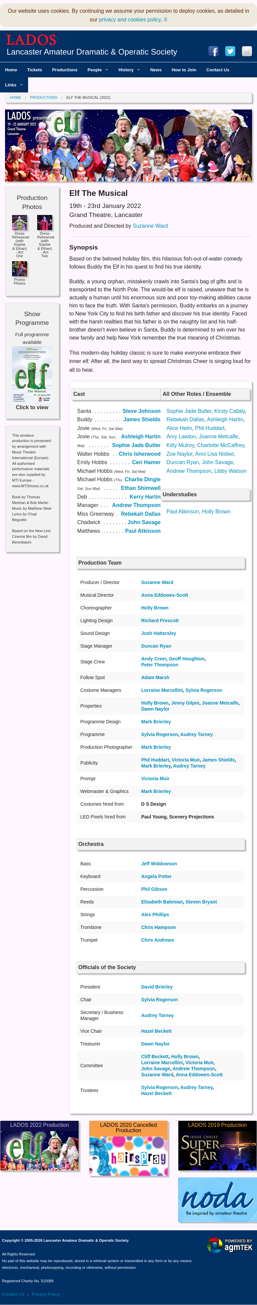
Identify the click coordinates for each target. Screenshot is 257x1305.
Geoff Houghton (186, 658)
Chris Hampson (158, 927)
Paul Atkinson (183, 511)
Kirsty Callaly (230, 411)
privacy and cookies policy (130, 19)
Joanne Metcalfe (218, 436)
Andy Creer (153, 658)
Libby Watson (230, 471)
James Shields (218, 760)
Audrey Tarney (196, 734)
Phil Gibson (154, 889)
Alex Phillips (155, 914)
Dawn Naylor (155, 709)
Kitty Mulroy (180, 445)
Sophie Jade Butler (189, 411)
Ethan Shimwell (141, 488)
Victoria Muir (186, 760)
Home (15, 97)
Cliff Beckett (155, 1056)
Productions (43, 97)
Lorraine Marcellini (162, 690)
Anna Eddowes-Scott (164, 595)
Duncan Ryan (183, 462)
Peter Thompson (159, 664)
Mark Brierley (156, 721)
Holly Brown (216, 511)
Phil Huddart (210, 428)
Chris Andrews (157, 940)
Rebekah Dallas (185, 419)
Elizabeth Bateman (162, 901)
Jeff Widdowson (159, 863)
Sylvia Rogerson (203, 690)
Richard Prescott (160, 620)
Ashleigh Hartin (225, 419)
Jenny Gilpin (185, 703)
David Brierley (157, 987)
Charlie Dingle (142, 479)
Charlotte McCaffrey (220, 445)
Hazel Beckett (156, 1031)
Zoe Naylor (179, 454)
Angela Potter (156, 876)
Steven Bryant (201, 901)
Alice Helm (179, 428)
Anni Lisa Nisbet (214, 454)
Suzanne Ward (150, 226)
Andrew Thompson (189, 471)
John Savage (217, 462)
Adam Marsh (155, 677)
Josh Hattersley (158, 633)
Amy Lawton (181, 436)
